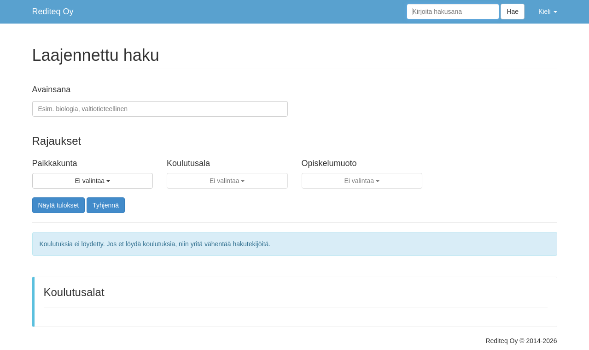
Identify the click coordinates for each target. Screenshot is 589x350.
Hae (513, 11)
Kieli (547, 11)
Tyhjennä (106, 205)
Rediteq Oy (53, 11)
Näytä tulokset (58, 205)
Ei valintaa (92, 180)
